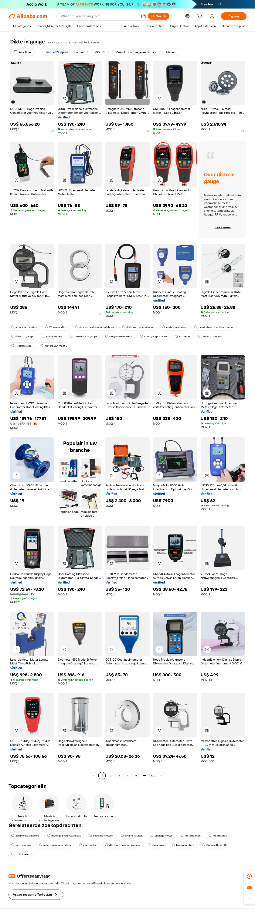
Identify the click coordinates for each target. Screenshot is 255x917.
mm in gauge (21, 845)
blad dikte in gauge (83, 336)
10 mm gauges (131, 835)
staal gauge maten (153, 336)
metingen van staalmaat (64, 835)
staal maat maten (24, 327)
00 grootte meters (118, 336)
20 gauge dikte (56, 327)
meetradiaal (217, 835)
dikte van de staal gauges (122, 845)
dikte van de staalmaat (138, 327)
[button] (143, 16)
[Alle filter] (22, 52)
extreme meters (101, 835)
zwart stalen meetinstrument (214, 327)
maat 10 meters (210, 336)
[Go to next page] (161, 775)
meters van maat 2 (53, 346)
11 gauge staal (21, 346)
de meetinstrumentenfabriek (94, 327)
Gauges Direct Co (214, 845)
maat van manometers (55, 845)
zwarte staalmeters (25, 835)
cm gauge (156, 845)
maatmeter (88, 845)
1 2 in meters (21, 854)
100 (153, 775)
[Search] (158, 16)
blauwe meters (183, 845)
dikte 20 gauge (22, 336)
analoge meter (161, 835)
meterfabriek (190, 835)
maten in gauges (174, 327)
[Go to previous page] (93, 775)
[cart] (200, 17)
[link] (249, 876)
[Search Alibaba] (99, 16)
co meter (182, 336)
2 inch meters (51, 336)
